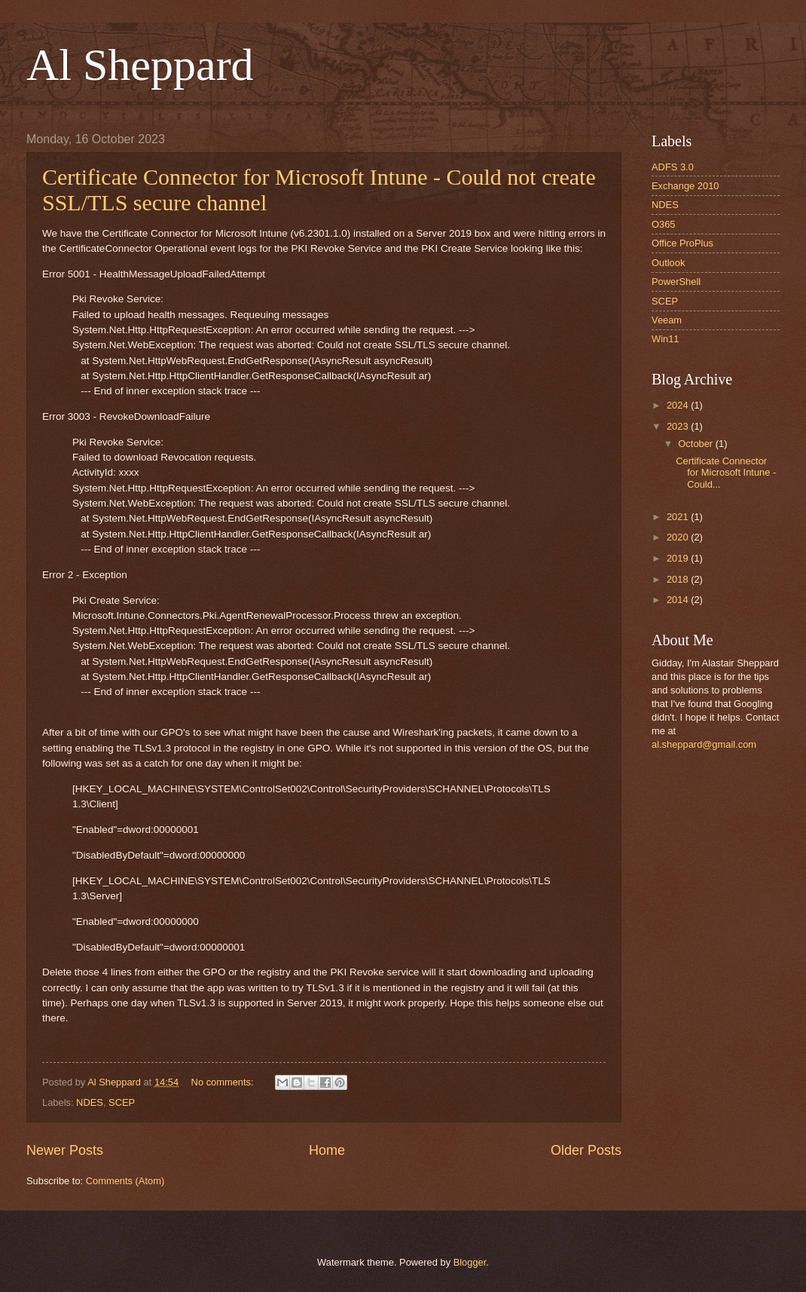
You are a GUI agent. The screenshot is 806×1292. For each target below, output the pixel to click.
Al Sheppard (140, 65)
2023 (679, 426)
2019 (679, 558)
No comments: (224, 1082)
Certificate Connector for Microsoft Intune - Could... (726, 472)
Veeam (667, 320)
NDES (89, 1102)
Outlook (668, 262)
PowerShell (676, 281)
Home (327, 1150)
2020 (679, 537)
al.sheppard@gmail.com (704, 744)
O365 (664, 224)
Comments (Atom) (125, 1180)
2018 (679, 579)
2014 (679, 599)
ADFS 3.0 (673, 167)
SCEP (121, 1102)
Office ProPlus (682, 243)
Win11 (665, 338)
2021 (679, 516)
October (696, 443)
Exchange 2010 (685, 185)
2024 (679, 405)
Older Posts (586, 1150)
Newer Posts (64, 1150)
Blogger (470, 1262)
